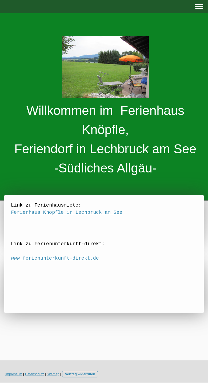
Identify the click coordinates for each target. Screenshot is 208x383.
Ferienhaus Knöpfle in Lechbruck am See (66, 213)
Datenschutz (34, 374)
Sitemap (53, 374)
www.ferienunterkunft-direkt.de (55, 258)
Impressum (13, 374)
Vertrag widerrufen (80, 374)
